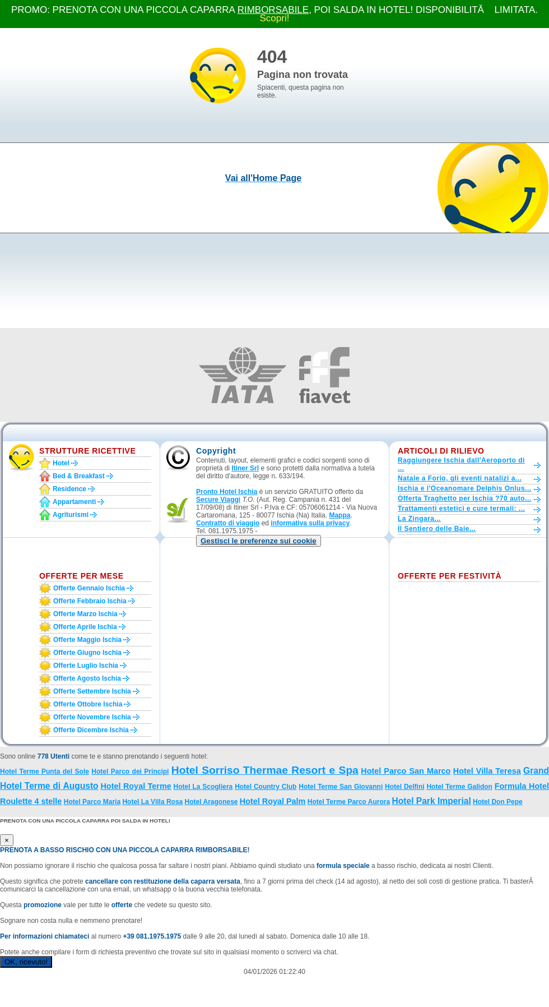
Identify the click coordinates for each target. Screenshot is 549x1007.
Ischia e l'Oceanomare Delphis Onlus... (465, 488)
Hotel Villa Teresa (487, 770)
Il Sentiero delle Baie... (437, 529)
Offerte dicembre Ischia (91, 730)
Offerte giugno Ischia (87, 653)
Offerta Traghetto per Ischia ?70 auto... (465, 498)
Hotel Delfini (405, 787)
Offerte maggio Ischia (87, 640)
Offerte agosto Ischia (87, 678)
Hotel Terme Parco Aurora (349, 802)
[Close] (6, 840)
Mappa (339, 515)
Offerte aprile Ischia (85, 627)
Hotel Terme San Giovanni (341, 787)
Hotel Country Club (265, 787)
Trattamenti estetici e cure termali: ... (461, 508)
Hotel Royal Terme (135, 786)
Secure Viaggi (218, 500)
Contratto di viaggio (227, 523)
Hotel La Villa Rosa (152, 802)
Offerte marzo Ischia (85, 614)
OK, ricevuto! (26, 962)
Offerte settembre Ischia (92, 691)
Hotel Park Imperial (431, 801)
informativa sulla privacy (310, 523)
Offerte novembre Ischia (92, 717)
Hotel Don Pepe (498, 802)
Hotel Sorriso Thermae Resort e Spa (265, 770)
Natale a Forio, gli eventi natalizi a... (460, 478)
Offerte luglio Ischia (85, 665)
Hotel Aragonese (211, 802)
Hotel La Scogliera (203, 787)
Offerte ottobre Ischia (87, 704)
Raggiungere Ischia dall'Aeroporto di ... (461, 464)
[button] (258, 541)
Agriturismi (71, 515)
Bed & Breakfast (79, 476)
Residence (69, 489)
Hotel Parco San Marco (405, 770)
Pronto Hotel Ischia (226, 492)
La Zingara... (419, 519)
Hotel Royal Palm (273, 801)
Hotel (61, 463)
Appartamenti (74, 502)
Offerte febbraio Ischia (90, 601)
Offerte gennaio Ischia (89, 588)
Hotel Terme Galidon (459, 787)
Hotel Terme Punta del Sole (44, 771)
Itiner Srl (245, 468)
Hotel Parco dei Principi (130, 771)
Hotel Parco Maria (92, 802)
